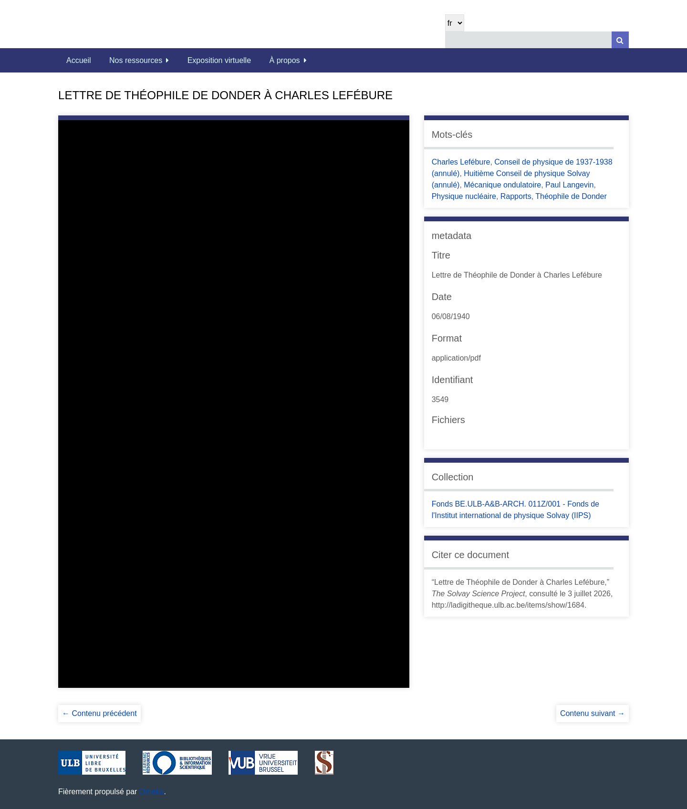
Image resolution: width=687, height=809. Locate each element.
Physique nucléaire (464, 196)
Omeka (151, 792)
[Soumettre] (620, 39)
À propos (285, 60)
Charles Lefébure (461, 162)
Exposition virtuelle (219, 60)
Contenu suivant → (592, 713)
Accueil (78, 60)
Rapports (515, 196)
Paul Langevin (569, 185)
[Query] (537, 39)
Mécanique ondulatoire (502, 185)
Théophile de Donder (570, 196)
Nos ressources (135, 60)
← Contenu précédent (99, 713)
